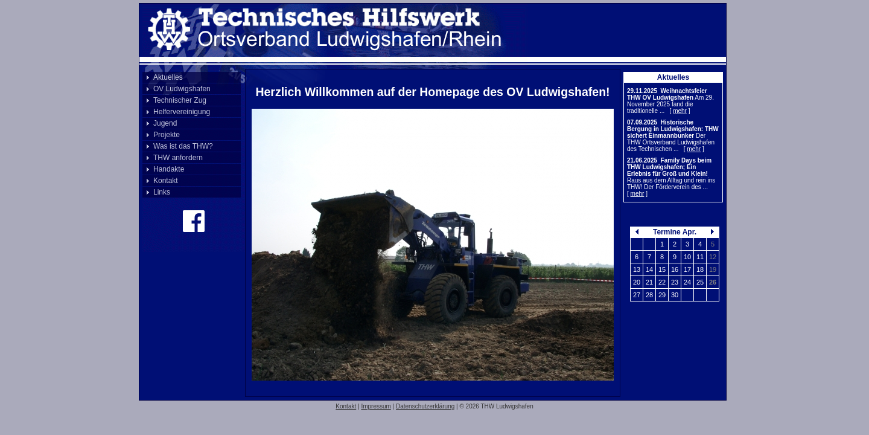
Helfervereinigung (181, 112)
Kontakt (165, 180)
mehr (680, 111)
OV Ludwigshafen (182, 89)
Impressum (375, 406)
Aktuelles (168, 77)
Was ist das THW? (183, 146)
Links (161, 192)
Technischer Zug (179, 100)
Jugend (165, 123)
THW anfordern (178, 157)
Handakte (168, 169)
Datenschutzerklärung (425, 406)
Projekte (166, 134)
